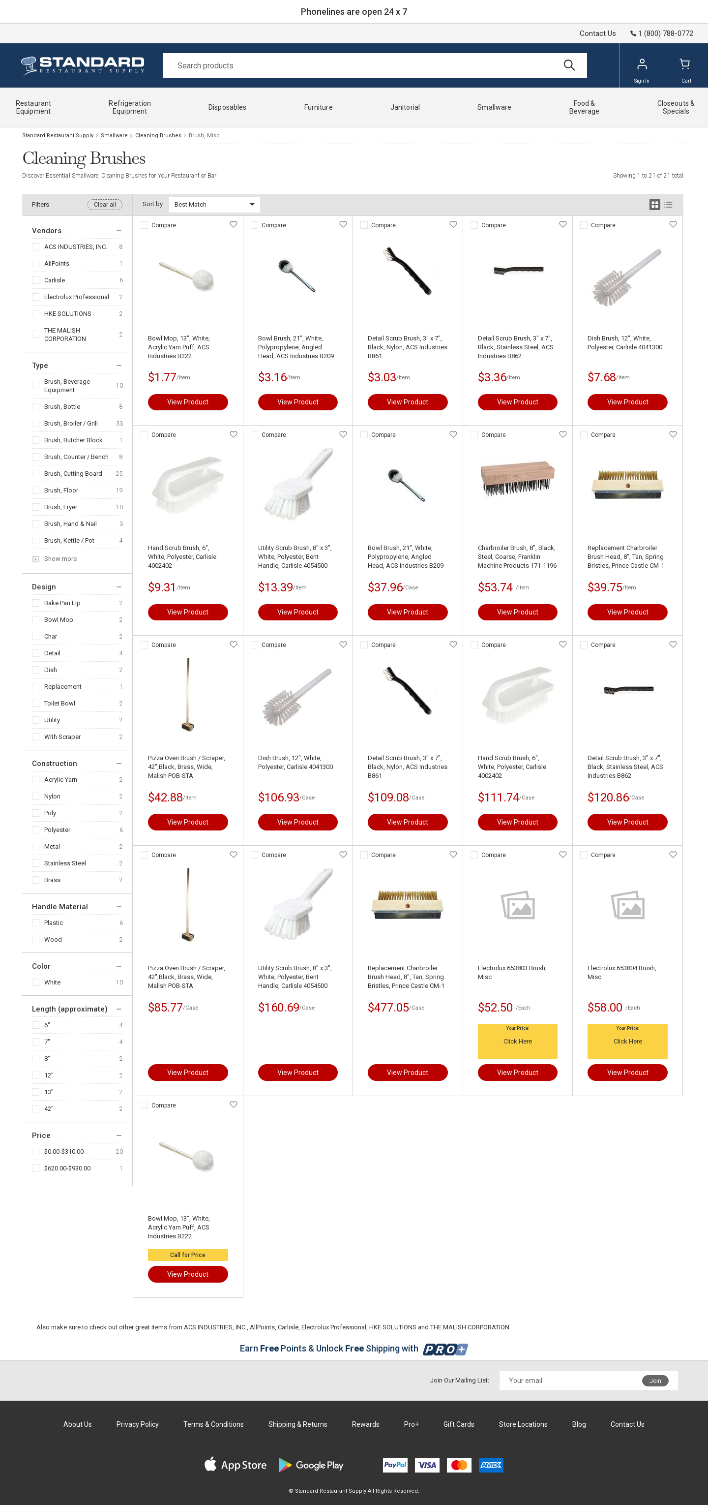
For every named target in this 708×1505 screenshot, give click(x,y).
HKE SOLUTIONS (67, 313)
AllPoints (56, 263)
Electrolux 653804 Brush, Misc (622, 972)
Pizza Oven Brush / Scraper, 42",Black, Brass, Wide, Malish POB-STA (186, 766)
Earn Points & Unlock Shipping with (354, 1348)
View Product (187, 402)
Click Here (517, 1041)
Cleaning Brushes (158, 135)
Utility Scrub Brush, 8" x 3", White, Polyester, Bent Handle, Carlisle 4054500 (295, 556)
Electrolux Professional (76, 297)
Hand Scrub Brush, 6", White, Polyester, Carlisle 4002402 (182, 556)
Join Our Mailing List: (459, 1380)
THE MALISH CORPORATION (65, 334)
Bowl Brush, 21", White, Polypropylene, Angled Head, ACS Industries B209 (296, 347)
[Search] (375, 65)
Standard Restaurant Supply (57, 135)
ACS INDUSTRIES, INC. (75, 246)
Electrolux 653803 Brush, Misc (512, 972)
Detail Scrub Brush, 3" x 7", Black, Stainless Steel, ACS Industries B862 (516, 347)
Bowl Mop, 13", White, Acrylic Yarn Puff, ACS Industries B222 (179, 347)
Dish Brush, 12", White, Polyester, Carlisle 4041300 (625, 343)
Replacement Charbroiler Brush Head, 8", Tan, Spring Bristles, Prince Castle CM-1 (626, 556)
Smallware (114, 135)
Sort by (153, 204)
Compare (163, 225)
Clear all (105, 204)
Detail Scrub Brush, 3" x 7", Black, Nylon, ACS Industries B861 (407, 347)
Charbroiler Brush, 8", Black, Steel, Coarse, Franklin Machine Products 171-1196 (517, 556)
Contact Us (598, 33)
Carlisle (54, 280)
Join (655, 1381)
